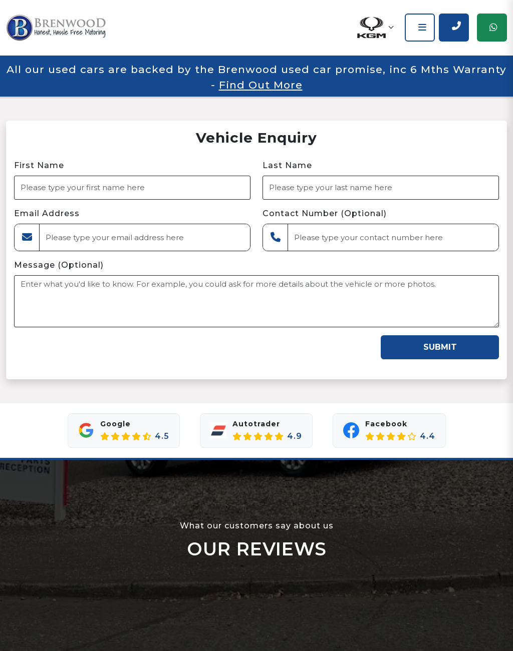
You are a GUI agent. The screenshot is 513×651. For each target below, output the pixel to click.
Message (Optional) (59, 265)
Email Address (47, 213)
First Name (39, 165)
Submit (440, 347)
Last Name (287, 165)
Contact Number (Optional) (325, 213)
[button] (374, 28)
